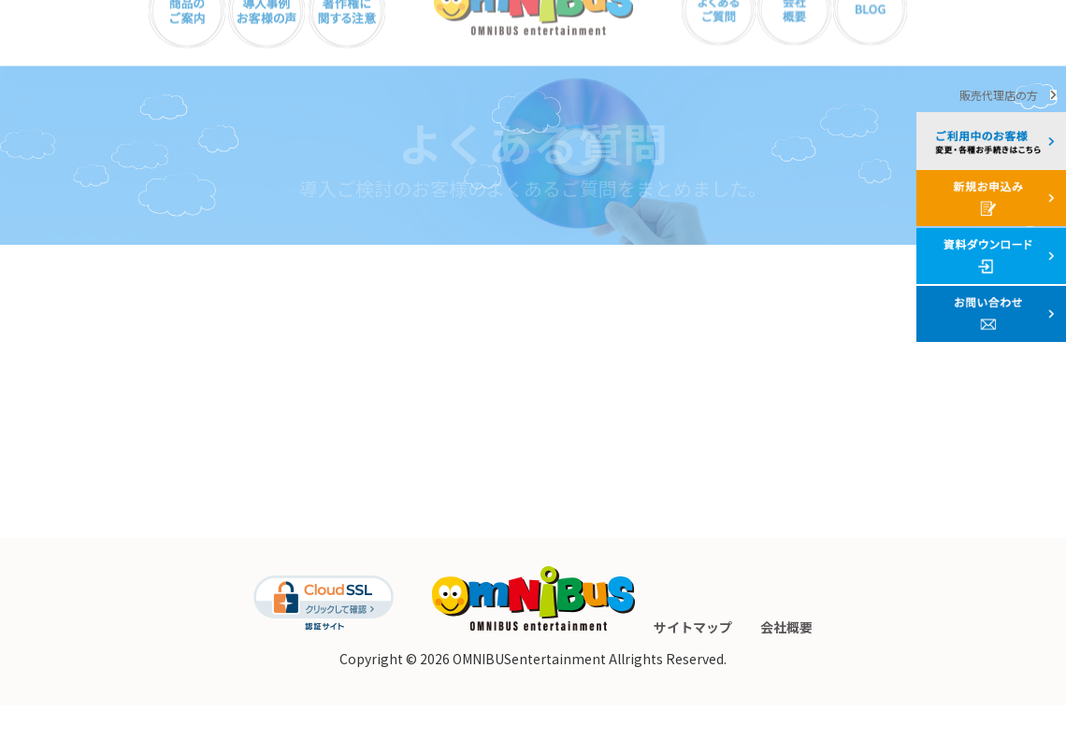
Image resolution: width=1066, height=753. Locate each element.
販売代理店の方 (998, 95)
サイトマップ (693, 674)
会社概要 (786, 674)
